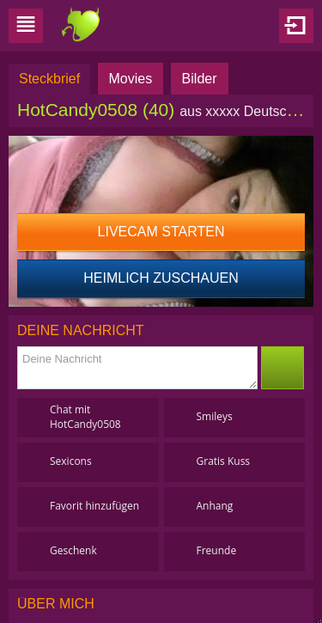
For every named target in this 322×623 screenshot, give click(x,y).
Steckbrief (49, 78)
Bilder (199, 78)
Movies (131, 78)
